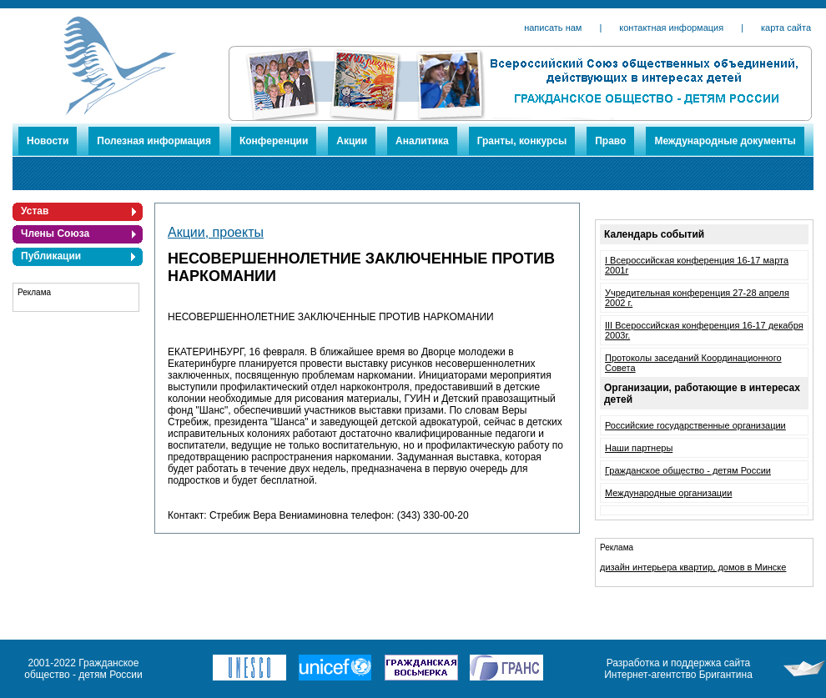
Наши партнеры (638, 448)
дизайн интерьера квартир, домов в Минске (693, 567)
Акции (351, 141)
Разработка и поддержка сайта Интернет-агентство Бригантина (678, 668)
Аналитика (422, 141)
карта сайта (786, 28)
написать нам (553, 28)
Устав (34, 211)
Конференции (273, 141)
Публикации (51, 256)
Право (610, 141)
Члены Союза (55, 233)
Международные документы (724, 141)
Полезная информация (154, 141)
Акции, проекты (216, 232)
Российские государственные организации (695, 425)
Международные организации (668, 493)
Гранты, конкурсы (522, 141)
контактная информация (671, 28)
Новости (47, 141)
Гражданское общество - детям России (688, 470)
